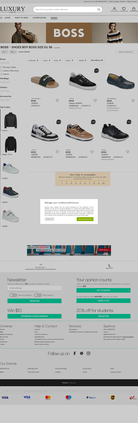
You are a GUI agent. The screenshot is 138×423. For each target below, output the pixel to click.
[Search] (98, 9)
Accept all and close (85, 219)
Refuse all (49, 219)
